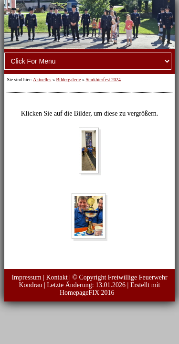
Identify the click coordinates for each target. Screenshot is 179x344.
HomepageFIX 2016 (87, 292)
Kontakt (56, 277)
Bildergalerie (68, 79)
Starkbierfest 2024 (103, 79)
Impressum (26, 277)
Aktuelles (42, 79)
